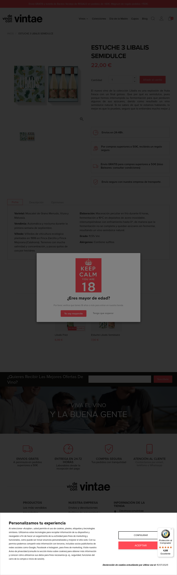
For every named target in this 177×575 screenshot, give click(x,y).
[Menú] (171, 530)
